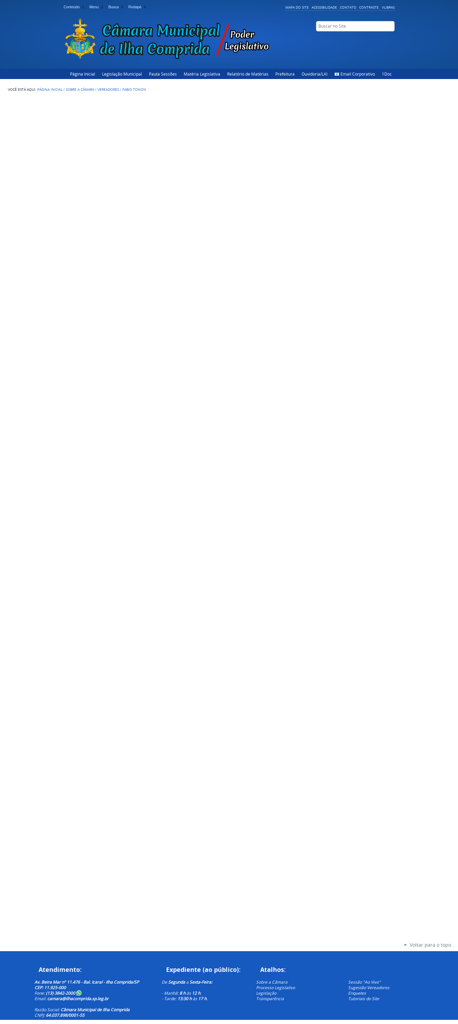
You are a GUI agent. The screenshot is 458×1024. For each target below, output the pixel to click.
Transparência (270, 998)
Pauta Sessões (163, 74)
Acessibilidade (324, 7)
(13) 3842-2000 (64, 993)
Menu (97, 7)
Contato (348, 7)
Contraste (369, 7)
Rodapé (137, 7)
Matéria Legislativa (202, 74)
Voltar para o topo (430, 945)
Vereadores (108, 89)
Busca (116, 7)
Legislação (266, 993)
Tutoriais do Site (363, 998)
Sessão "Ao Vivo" (364, 982)
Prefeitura (285, 74)
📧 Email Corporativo (354, 74)
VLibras (388, 7)
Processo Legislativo (275, 987)
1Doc (387, 74)
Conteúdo (75, 7)
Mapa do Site (297, 7)
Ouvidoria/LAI (314, 74)
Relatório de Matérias (247, 74)
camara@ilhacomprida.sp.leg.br (78, 998)
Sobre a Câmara (80, 89)
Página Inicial (82, 74)
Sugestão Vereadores (368, 987)
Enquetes (357, 993)
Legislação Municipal (122, 74)
